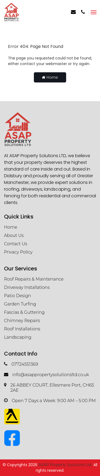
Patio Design (17, 295)
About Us (14, 235)
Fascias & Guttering (24, 312)
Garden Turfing (20, 304)
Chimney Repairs (22, 320)
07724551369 (21, 364)
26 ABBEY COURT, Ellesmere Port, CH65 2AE (49, 388)
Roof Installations (22, 328)
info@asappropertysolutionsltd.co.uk (46, 374)
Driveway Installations (27, 287)
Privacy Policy (18, 252)
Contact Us (15, 243)
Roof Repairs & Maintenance (33, 279)
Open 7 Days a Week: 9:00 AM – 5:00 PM (50, 400)
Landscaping (17, 337)
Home (50, 77)
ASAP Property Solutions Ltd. (65, 464)
